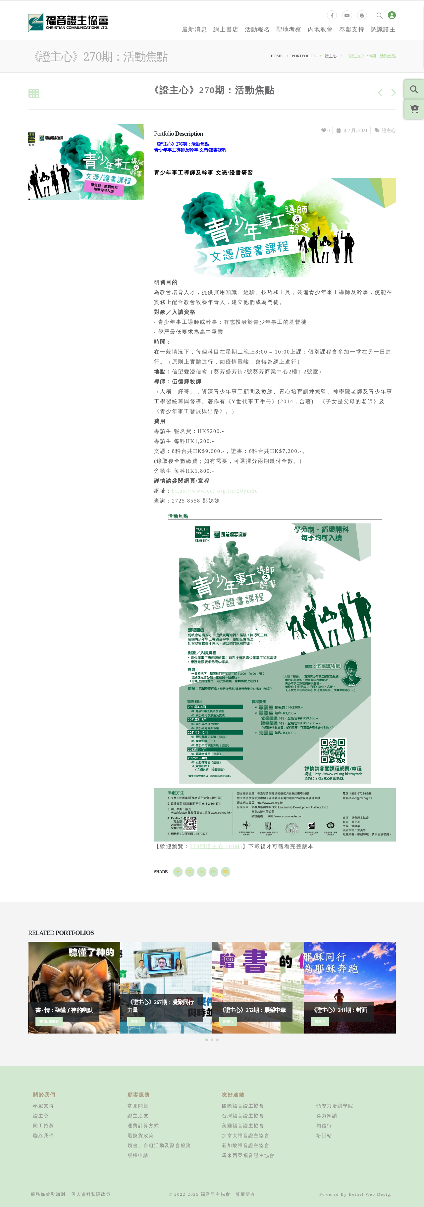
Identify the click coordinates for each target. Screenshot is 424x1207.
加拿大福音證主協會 (246, 1135)
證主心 (389, 130)
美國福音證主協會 (243, 1125)
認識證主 (383, 29)
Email (225, 871)
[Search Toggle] (379, 15)
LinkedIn (201, 871)
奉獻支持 (351, 29)
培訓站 (324, 1135)
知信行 (324, 1125)
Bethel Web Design (371, 1194)
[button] (206, 1040)
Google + (213, 871)
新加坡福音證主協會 (246, 1145)
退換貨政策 (141, 1135)
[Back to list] (33, 94)
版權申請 (138, 1155)
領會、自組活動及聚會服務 (159, 1145)
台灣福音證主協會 (243, 1115)
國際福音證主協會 (243, 1105)
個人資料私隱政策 (91, 1194)
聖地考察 (288, 29)
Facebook (178, 871)
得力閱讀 (327, 1115)
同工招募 (43, 1125)
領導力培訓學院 (334, 1105)
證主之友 (138, 1115)
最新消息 (194, 29)
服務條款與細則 (48, 1194)
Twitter (189, 871)
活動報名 (257, 29)
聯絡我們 (43, 1135)
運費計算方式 (143, 1125)
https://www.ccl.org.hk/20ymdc (215, 491)
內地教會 (320, 29)
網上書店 (225, 29)
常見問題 (138, 1105)
